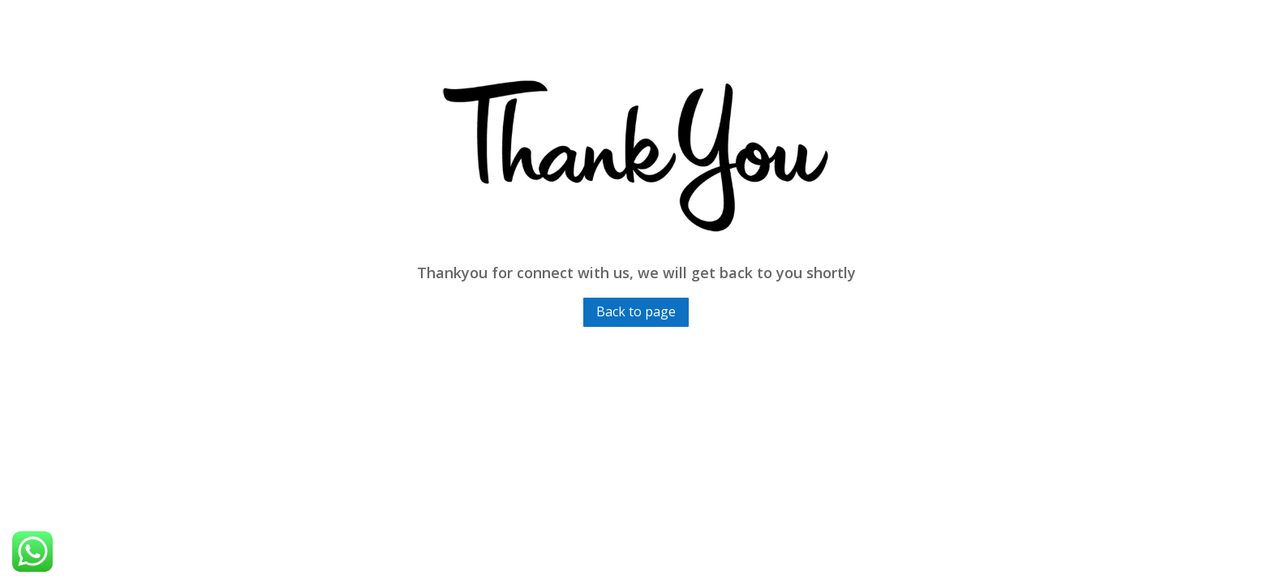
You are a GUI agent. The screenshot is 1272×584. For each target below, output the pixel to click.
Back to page (636, 311)
